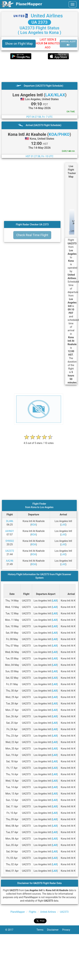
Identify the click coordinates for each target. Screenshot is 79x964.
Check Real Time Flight (32, 235)
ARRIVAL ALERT (68, 43)
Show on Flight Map (19, 43)
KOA (33, 524)
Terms (42, 929)
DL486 (9, 521)
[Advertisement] (34, 70)
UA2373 (64, 911)
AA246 (9, 560)
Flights (32, 911)
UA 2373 (39, 22)
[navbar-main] (72, 4)
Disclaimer (54, 929)
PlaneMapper (17, 911)
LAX (63, 524)
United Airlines (47, 16)
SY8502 (9, 541)
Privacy (68, 929)
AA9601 (9, 531)
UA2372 (9, 550)
